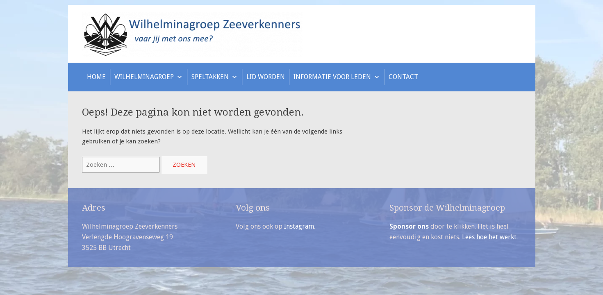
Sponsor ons (409, 226)
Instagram (299, 226)
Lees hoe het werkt (489, 237)
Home (96, 77)
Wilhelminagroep (148, 77)
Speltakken (214, 77)
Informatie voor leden (337, 77)
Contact (403, 77)
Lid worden (265, 77)
